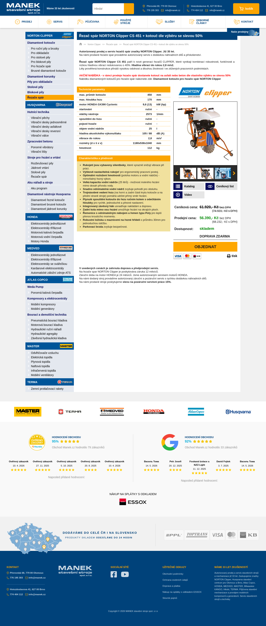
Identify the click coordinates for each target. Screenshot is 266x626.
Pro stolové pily (40, 57)
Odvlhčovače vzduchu (45, 352)
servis (54, 21)
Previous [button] (177, 173)
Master (49, 346)
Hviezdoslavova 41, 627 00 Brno (204, 6)
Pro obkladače (40, 53)
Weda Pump (35, 286)
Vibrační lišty (39, 151)
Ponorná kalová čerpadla (46, 292)
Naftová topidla (40, 366)
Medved (49, 248)
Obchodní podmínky (172, 574)
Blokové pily (35, 92)
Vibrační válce (40, 135)
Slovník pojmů (169, 598)
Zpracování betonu (40, 141)
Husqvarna (49, 104)
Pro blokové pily (41, 61)
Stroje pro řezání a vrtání (44, 157)
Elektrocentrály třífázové (46, 228)
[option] (205, 133)
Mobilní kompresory (43, 304)
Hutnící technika (38, 112)
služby (165, 21)
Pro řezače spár (41, 66)
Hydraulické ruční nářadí (46, 329)
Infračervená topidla (43, 370)
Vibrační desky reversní (46, 131)
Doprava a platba (171, 586)
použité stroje (122, 22)
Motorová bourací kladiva (47, 324)
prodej (23, 21)
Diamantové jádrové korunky (49, 208)
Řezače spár (35, 97)
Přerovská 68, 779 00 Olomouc (160, 6)
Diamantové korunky (41, 76)
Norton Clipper (49, 35)
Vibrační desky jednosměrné (49, 122)
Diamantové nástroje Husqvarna (49, 194)
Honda (49, 217)
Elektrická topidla (41, 357)
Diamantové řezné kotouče (48, 200)
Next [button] (234, 173)
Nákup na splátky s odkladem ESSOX (181, 592)
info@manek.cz (170, 10)
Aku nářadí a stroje (40, 182)
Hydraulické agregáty (44, 333)
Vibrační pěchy (40, 117)
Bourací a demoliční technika (47, 314)
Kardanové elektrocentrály (47, 268)
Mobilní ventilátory (42, 375)
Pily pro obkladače (39, 81)
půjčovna (88, 21)
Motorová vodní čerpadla (46, 236)
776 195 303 (151, 10)
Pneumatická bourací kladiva (49, 320)
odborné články (199, 22)
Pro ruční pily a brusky (45, 48)
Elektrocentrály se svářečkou (49, 263)
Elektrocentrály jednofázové (48, 223)
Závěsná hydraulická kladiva (49, 338)
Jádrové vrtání (40, 167)
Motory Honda (40, 241)
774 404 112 (195, 10)
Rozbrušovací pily (42, 163)
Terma (49, 382)
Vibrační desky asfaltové (46, 126)
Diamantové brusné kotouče (48, 204)
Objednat (205, 247)
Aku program (39, 188)
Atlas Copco (49, 279)
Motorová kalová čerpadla (47, 232)
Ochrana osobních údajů (175, 580)
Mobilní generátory (42, 308)
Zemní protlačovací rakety (47, 388)
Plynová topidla (40, 361)
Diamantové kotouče (41, 42)
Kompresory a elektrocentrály (47, 298)
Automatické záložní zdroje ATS (51, 272)
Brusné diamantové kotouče (48, 70)
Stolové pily (35, 87)
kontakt (243, 21)
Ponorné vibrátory (42, 147)
